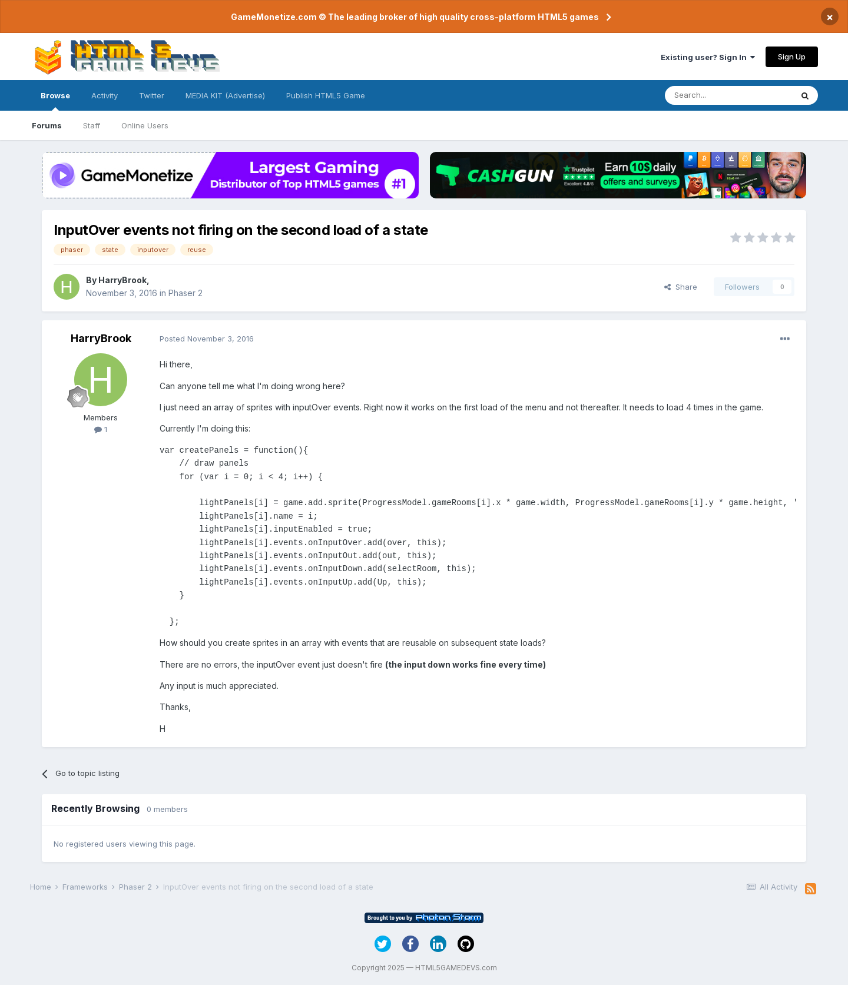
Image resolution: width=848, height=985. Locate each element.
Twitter (151, 95)
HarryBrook (122, 280)
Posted (207, 338)
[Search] (728, 95)
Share (680, 286)
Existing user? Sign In (708, 57)
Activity (104, 95)
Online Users (144, 125)
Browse (55, 101)
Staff (91, 125)
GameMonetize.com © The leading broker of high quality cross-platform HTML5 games (415, 17)
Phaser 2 (185, 293)
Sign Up (792, 56)
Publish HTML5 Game (325, 95)
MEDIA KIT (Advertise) (225, 95)
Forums (47, 125)
